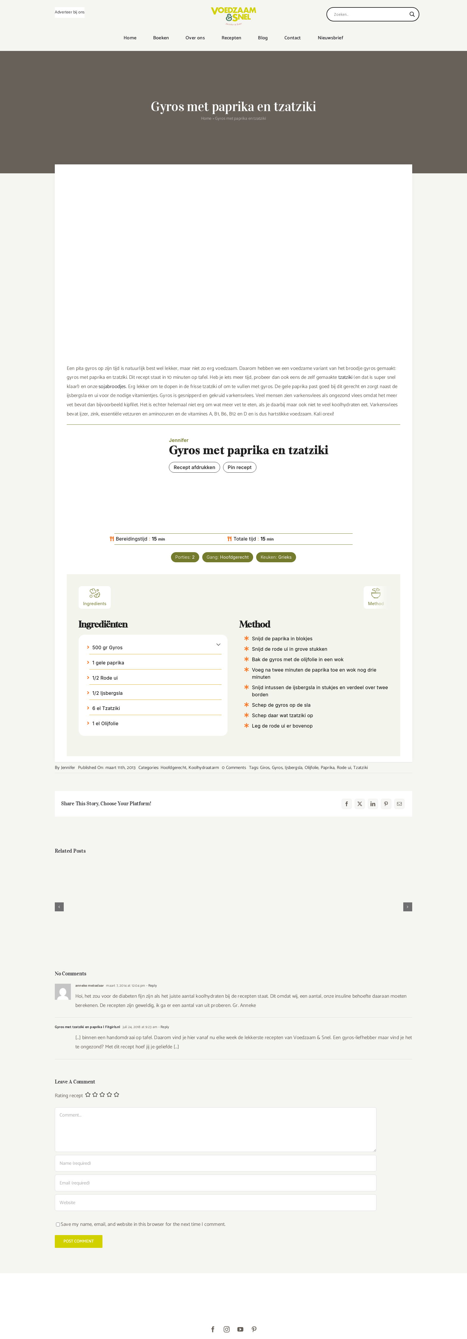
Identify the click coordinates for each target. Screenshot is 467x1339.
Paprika (327, 767)
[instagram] (226, 1329)
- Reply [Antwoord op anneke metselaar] (151, 985)
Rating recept (69, 1096)
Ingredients (94, 597)
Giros (265, 767)
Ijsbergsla (293, 767)
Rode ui (344, 767)
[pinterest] (254, 1329)
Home (206, 118)
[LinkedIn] (372, 803)
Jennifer (68, 767)
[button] (218, 644)
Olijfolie (312, 767)
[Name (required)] (215, 1163)
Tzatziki (360, 767)
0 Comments (234, 767)
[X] (359, 803)
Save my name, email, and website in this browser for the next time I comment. (143, 1224)
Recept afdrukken (194, 467)
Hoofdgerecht (173, 767)
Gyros (277, 767)
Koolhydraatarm (204, 767)
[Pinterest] (386, 803)
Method (376, 597)
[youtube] (240, 1329)
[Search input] (370, 14)
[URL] (215, 1202)
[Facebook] (346, 803)
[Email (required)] (215, 1183)
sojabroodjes (112, 386)
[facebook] (213, 1329)
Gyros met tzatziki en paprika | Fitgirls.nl (87, 1027)
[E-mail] (399, 803)
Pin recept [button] (240, 467)
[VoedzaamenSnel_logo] (233, 9)
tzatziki (345, 377)
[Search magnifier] (412, 14)
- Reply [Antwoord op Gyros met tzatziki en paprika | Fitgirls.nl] (163, 1027)
